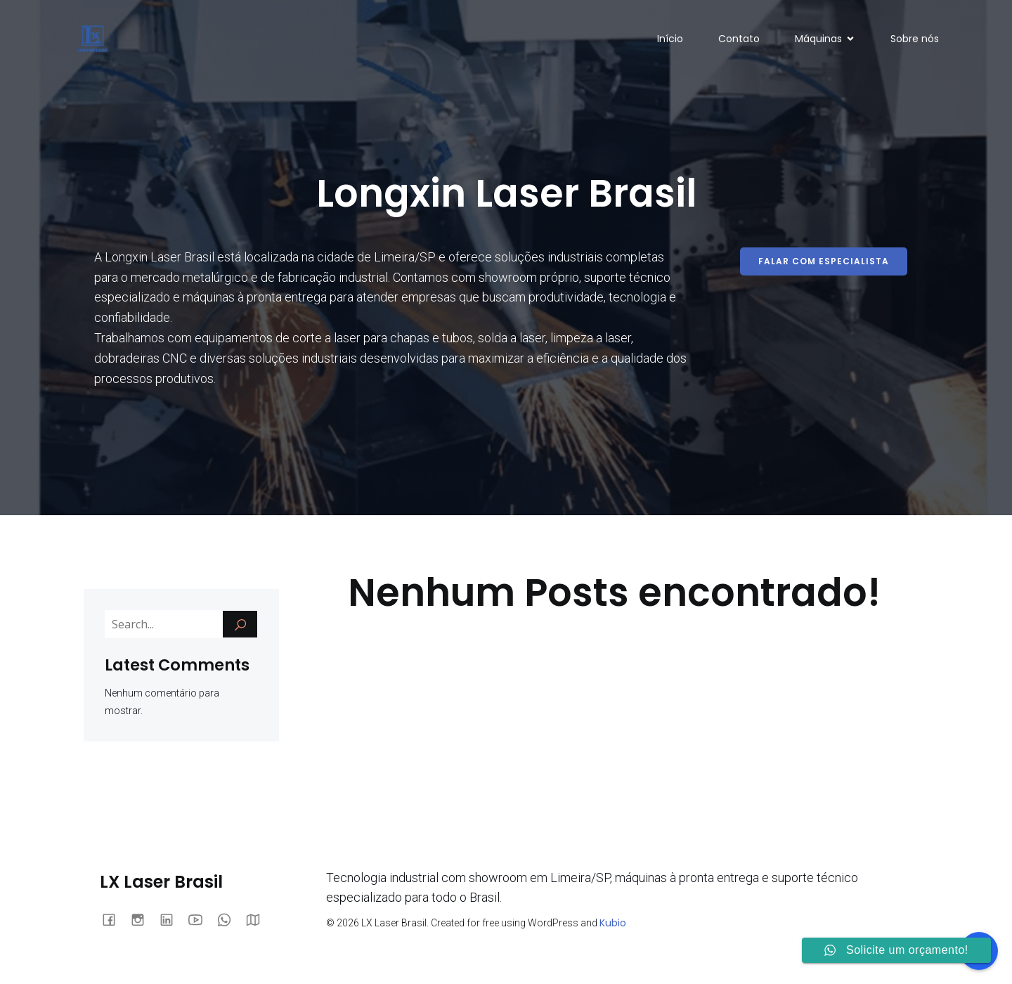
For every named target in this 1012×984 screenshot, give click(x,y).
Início (670, 39)
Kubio (612, 923)
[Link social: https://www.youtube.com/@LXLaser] (200, 918)
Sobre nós (914, 39)
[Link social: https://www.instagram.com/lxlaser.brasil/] (143, 918)
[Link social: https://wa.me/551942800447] (229, 918)
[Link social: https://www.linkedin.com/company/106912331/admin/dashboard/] (171, 918)
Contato (739, 39)
